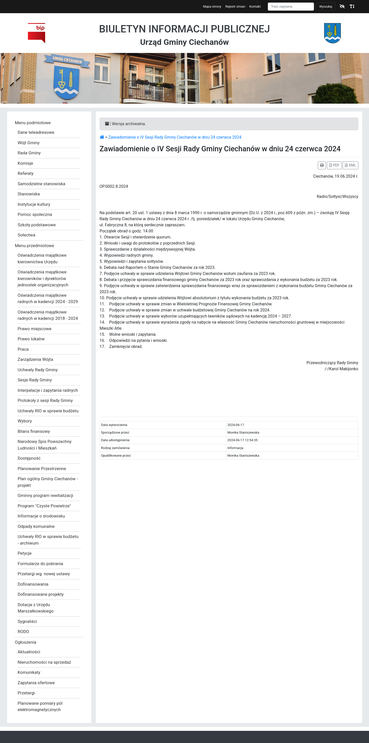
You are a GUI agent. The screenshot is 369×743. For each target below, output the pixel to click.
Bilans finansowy (34, 431)
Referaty (26, 173)
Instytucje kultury (34, 204)
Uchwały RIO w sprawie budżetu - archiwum (48, 540)
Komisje (25, 163)
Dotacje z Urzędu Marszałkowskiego (36, 608)
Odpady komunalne (36, 526)
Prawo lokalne (31, 338)
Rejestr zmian (235, 6)
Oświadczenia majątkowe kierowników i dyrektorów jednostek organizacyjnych (43, 278)
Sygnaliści (27, 621)
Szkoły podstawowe (37, 224)
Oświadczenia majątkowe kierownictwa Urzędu (42, 258)
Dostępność (29, 458)
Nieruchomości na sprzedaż (44, 662)
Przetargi (26, 692)
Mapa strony (212, 6)
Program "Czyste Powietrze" (44, 505)
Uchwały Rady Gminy (38, 369)
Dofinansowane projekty (41, 594)
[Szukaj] (291, 7)
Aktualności (29, 651)
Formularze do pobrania (40, 563)
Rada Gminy (29, 152)
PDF (334, 165)
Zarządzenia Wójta (35, 359)
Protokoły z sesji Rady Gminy (45, 400)
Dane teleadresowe (36, 132)
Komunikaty (29, 672)
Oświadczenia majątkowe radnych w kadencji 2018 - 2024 (48, 315)
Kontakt (255, 6)
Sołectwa (27, 234)
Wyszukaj (325, 6)
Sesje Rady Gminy (35, 379)
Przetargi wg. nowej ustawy (44, 573)
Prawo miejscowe (34, 328)
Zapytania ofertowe (36, 682)
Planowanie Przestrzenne (42, 468)
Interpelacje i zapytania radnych (48, 390)
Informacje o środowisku (41, 515)
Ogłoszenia (25, 642)
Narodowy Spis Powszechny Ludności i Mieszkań (45, 445)
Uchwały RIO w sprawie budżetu (48, 410)
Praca (23, 349)
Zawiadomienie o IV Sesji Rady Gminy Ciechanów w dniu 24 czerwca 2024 (174, 137)
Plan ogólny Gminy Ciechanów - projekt (48, 482)
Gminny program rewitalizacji (45, 495)
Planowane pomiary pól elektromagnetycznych (40, 706)
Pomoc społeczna (35, 214)
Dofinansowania (33, 584)
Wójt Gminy (29, 142)
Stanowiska (29, 193)
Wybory (25, 420)
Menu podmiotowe (33, 122)
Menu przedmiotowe (34, 245)
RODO (23, 631)
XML (350, 165)
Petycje (25, 553)
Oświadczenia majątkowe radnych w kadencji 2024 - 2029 (48, 298)
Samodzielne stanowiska (41, 183)
